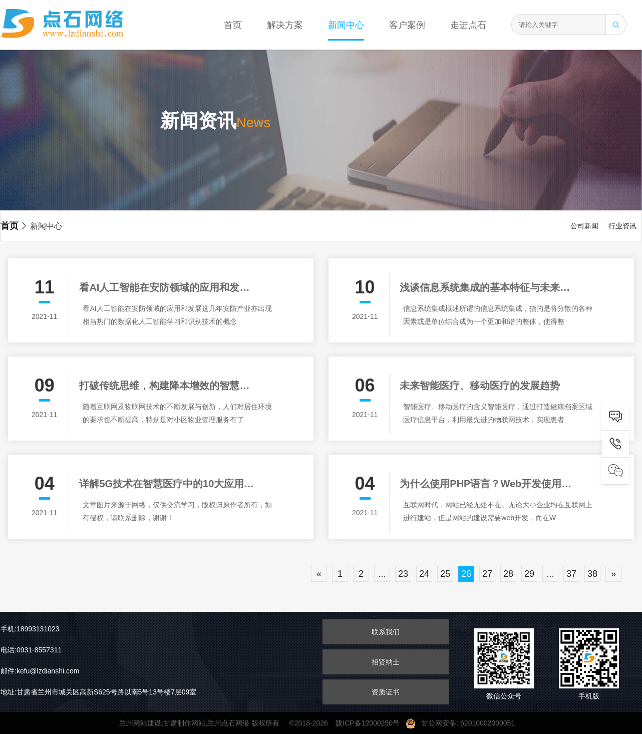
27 (487, 574)
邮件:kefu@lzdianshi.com (40, 671)
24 (424, 574)
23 (403, 574)
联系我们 (386, 632)
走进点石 (468, 25)
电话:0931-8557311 (31, 650)
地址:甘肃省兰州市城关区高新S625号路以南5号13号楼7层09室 (98, 692)
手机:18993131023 (30, 629)
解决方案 (285, 25)
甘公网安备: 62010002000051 (464, 723)
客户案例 (407, 25)
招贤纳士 (386, 662)
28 (508, 574)
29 (529, 574)
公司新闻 (584, 226)
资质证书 (386, 692)
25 (445, 574)
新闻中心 (346, 25)
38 (592, 574)
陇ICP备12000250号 (370, 723)
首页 (233, 25)
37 (571, 574)
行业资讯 (622, 226)
